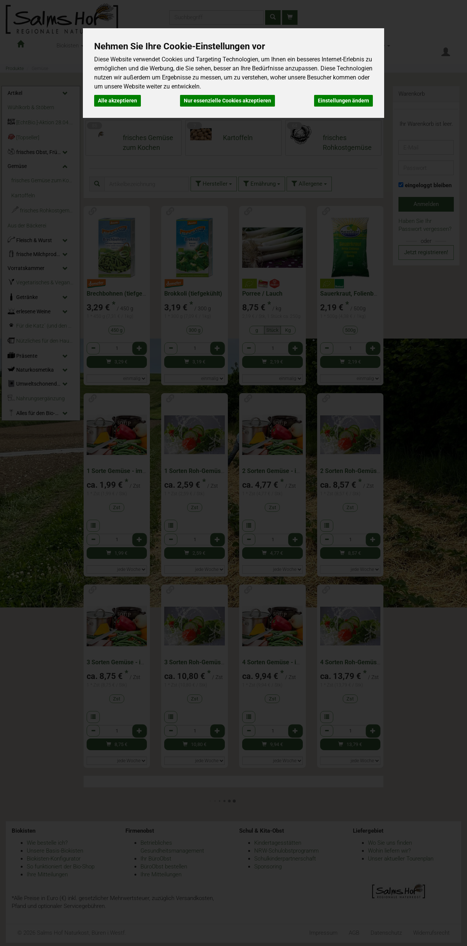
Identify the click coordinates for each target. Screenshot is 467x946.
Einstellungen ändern (343, 101)
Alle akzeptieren (117, 101)
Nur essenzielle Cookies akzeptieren (227, 101)
